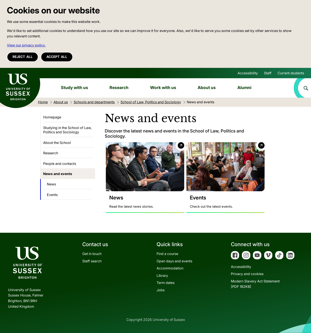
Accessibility (248, 73)
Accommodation (170, 268)
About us (207, 87)
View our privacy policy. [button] (26, 45)
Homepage (52, 117)
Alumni (244, 87)
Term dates (166, 283)
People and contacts (59, 163)
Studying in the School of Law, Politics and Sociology (67, 130)
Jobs (161, 290)
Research (119, 87)
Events (52, 195)
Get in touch (92, 254)
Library (162, 275)
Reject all (23, 57)
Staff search (92, 261)
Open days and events (174, 261)
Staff (267, 73)
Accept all (56, 57)
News (51, 184)
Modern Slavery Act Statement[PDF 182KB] (255, 284)
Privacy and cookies (247, 274)
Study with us (74, 87)
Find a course (167, 254)
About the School (57, 142)
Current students (291, 73)
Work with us (163, 87)
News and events (57, 174)
